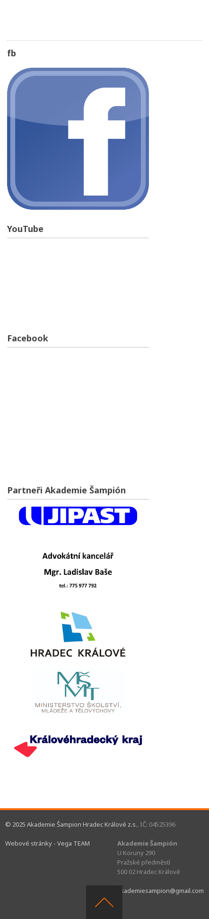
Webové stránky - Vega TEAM (47, 843)
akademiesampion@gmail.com (160, 890)
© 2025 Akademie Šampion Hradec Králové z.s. (71, 824)
